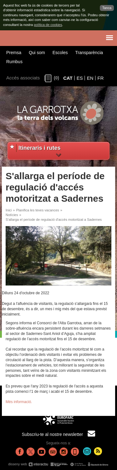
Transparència (89, 52)
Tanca (106, 8)
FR (100, 78)
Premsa (13, 52)
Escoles (60, 52)
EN (90, 78)
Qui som (37, 52)
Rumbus (14, 61)
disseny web (58, 464)
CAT (68, 78)
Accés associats (23, 77)
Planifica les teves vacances (37, 210)
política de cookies (48, 25)
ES (79, 78)
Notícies (12, 215)
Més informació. (19, 402)
